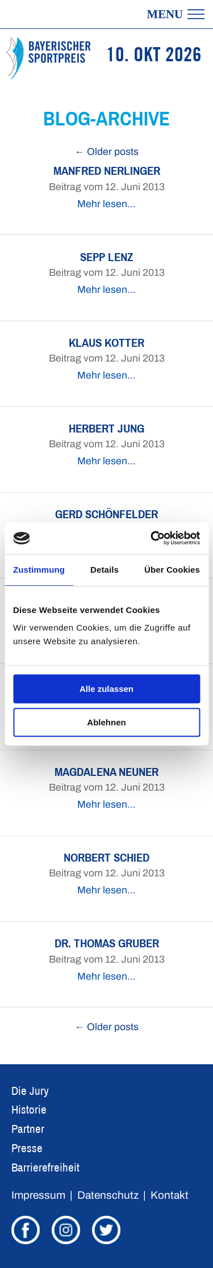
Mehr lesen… (106, 204)
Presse (27, 1148)
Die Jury (30, 1090)
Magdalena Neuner (106, 771)
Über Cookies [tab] (172, 569)
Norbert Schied (106, 857)
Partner (27, 1128)
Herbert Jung (106, 428)
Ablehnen (106, 722)
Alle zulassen (106, 689)
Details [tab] (104, 569)
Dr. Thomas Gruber (107, 943)
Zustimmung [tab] (39, 569)
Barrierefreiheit (45, 1167)
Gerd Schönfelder (106, 514)
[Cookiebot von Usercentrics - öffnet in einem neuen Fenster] (151, 538)
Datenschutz (108, 1195)
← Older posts (106, 151)
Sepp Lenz (106, 257)
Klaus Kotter (106, 342)
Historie (29, 1109)
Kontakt (170, 1195)
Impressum (38, 1195)
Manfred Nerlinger (106, 170)
